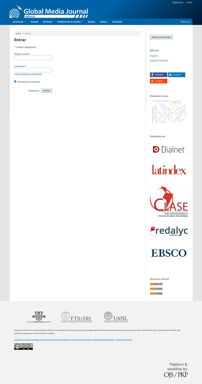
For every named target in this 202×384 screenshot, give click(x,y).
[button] (158, 74)
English (154, 55)
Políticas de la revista (69, 21)
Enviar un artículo (161, 36)
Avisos (103, 21)
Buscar (185, 21)
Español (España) (159, 60)
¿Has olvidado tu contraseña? (28, 73)
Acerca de (18, 21)
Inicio (18, 33)
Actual (34, 21)
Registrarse (177, 2)
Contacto (117, 21)
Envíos (91, 21)
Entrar (190, 2)
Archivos (47, 21)
